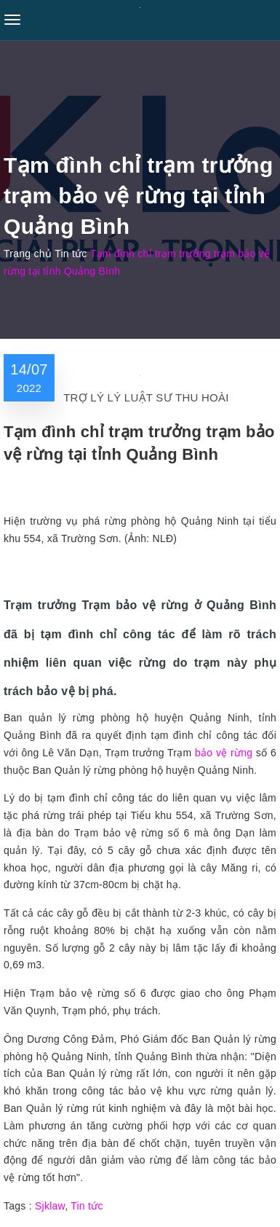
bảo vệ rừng (223, 752)
